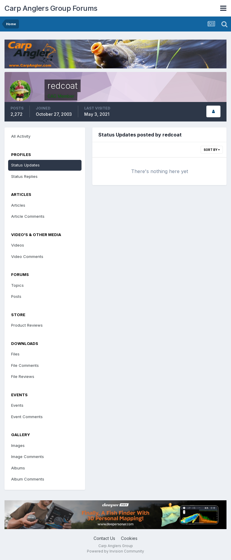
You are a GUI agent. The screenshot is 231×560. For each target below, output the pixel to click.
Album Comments (27, 479)
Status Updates (25, 165)
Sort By (212, 149)
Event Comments (27, 416)
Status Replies (24, 176)
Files (15, 354)
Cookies (129, 538)
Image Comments (27, 456)
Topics (17, 285)
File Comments (25, 365)
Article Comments (28, 216)
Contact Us (104, 538)
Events (17, 405)
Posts (16, 296)
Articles (18, 205)
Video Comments (27, 256)
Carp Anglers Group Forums (51, 8)
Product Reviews (27, 325)
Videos (17, 245)
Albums (18, 468)
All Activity (20, 136)
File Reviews (22, 376)
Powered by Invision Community (115, 551)
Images (18, 445)
